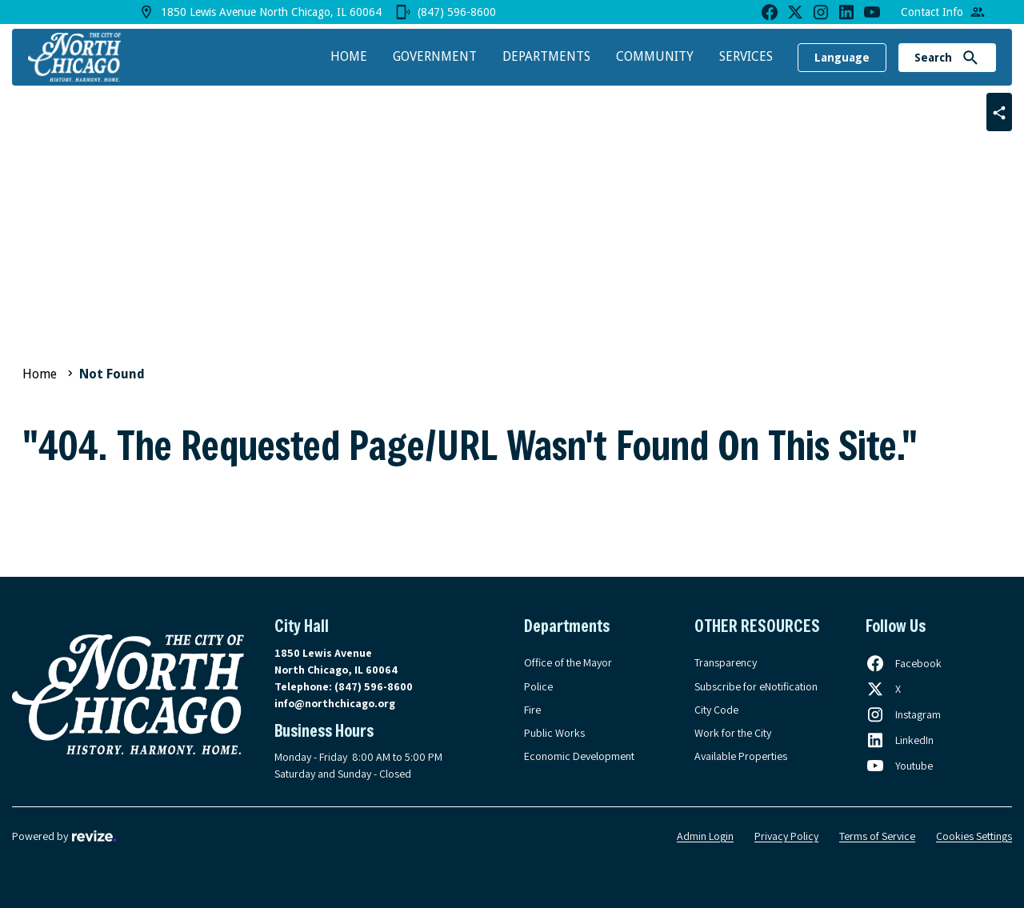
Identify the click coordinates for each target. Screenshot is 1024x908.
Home (348, 56)
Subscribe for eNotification (756, 686)
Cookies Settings (974, 836)
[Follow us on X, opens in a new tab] (883, 688)
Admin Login (705, 836)
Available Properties (740, 756)
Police (538, 686)
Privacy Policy (786, 836)
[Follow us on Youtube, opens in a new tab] (899, 765)
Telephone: (343, 686)
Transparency (725, 662)
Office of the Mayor (568, 662)
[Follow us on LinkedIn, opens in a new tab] (900, 740)
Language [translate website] (842, 57)
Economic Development (579, 756)
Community (655, 56)
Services (746, 56)
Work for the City (732, 733)
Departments (546, 56)
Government (435, 56)
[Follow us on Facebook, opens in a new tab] (904, 663)
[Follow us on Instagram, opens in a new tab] (903, 714)
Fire (532, 709)
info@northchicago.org (334, 703)
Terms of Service (877, 836)
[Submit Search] (970, 58)
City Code (716, 709)
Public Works (554, 733)
